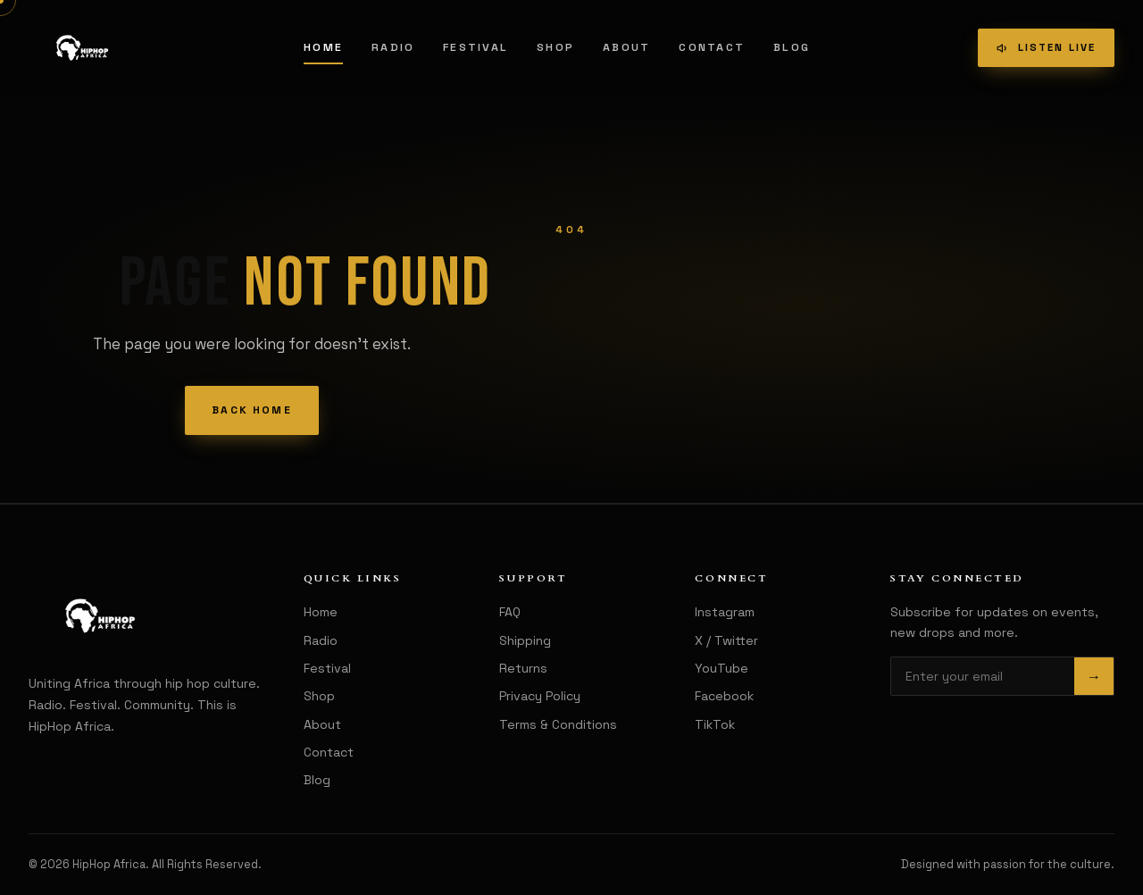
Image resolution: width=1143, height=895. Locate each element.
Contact (712, 47)
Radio (392, 47)
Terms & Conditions (558, 724)
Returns (523, 668)
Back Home (251, 410)
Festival (475, 47)
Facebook (724, 696)
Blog (791, 47)
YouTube (721, 668)
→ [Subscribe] (1094, 676)
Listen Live (1046, 47)
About (626, 47)
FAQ (510, 612)
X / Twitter (726, 640)
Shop (555, 47)
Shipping (525, 640)
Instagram (725, 612)
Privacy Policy (539, 696)
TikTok (715, 724)
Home (323, 47)
